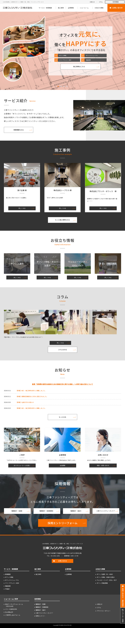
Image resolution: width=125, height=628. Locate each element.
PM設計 (7, 589)
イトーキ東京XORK (11, 609)
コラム (101, 2)
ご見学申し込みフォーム (12, 615)
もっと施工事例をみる (62, 220)
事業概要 (8, 574)
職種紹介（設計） (76, 511)
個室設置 (8, 586)
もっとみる (62, 417)
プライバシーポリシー (104, 611)
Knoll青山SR (9, 612)
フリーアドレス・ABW (12, 583)
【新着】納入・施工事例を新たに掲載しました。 (31, 391)
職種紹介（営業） (17, 511)
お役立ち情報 (99, 8)
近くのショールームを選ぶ (22, 465)
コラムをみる (62, 350)
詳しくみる (22, 208)
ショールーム (84, 8)
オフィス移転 (9, 577)
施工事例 (61, 8)
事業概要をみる (18, 130)
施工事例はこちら (79, 66)
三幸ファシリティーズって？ (105, 511)
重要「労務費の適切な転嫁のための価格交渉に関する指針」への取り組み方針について (62, 384)
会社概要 (62, 465)
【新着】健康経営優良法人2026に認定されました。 (32, 396)
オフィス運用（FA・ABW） (105, 574)
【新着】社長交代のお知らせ (25, 402)
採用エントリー (40, 616)
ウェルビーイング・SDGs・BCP (107, 580)
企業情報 (71, 8)
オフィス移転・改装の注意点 (106, 577)
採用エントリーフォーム (62, 523)
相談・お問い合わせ (103, 465)
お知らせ (92, 2)
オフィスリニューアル (12, 580)
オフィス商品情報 (102, 583)
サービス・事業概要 (45, 8)
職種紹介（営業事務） (47, 511)
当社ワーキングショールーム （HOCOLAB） (14, 605)
